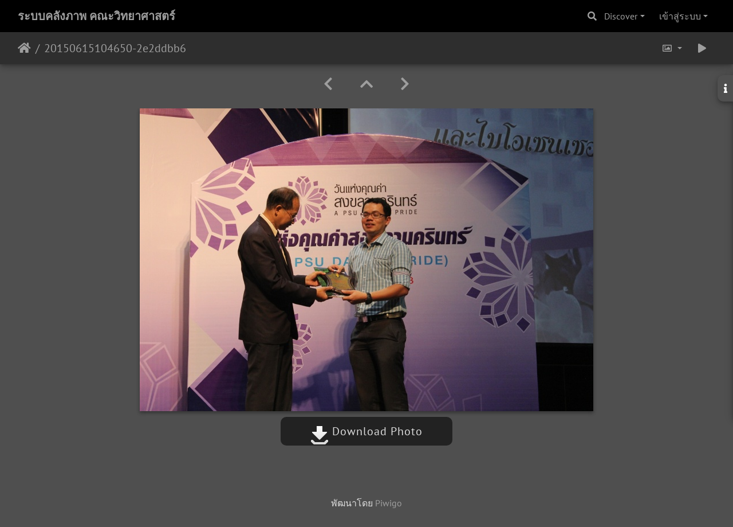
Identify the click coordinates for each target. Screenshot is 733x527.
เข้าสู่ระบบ (680, 16)
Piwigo (388, 503)
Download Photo (366, 431)
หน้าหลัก (24, 48)
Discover (620, 16)
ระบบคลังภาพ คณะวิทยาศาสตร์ (96, 16)
